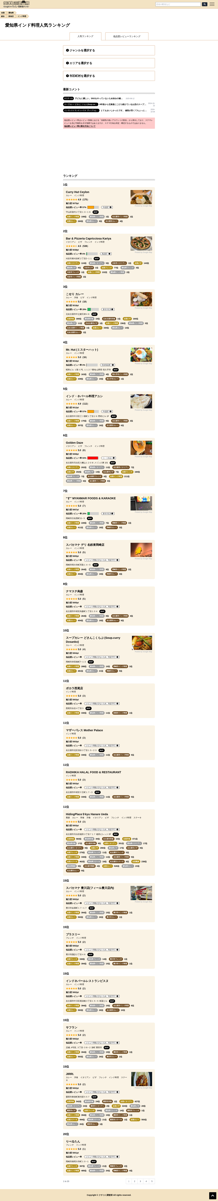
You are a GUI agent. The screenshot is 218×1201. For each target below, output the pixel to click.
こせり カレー (75, 294)
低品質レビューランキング (126, 36)
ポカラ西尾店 (74, 688)
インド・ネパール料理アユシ (84, 396)
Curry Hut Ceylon (77, 192)
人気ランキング (85, 36)
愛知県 (11, 13)
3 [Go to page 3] (140, 1181)
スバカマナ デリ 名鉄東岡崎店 (85, 544)
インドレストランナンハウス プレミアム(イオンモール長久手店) (82, 110)
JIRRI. (70, 1074)
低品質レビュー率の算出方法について (80, 126)
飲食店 (11, 16)
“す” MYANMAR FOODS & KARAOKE (91, 498)
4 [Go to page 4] (146, 1181)
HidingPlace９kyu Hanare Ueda (87, 814)
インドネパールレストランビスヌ (87, 980)
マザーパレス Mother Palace (84, 730)
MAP (96, 212)
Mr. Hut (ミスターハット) (82, 349)
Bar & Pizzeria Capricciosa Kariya (88, 238)
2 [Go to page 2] (134, 1181)
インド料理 (22, 16)
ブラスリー (73, 934)
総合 (3, 16)
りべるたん (73, 1141)
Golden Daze (74, 442)
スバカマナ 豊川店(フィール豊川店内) (90, 887)
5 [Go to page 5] (152, 1181)
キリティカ (68, 98)
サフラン (71, 1027)
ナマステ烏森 (74, 591)
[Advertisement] (109, 150)
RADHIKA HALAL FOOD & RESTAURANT (93, 772)
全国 (3, 13)
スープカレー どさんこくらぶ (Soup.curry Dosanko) (81, 104)
